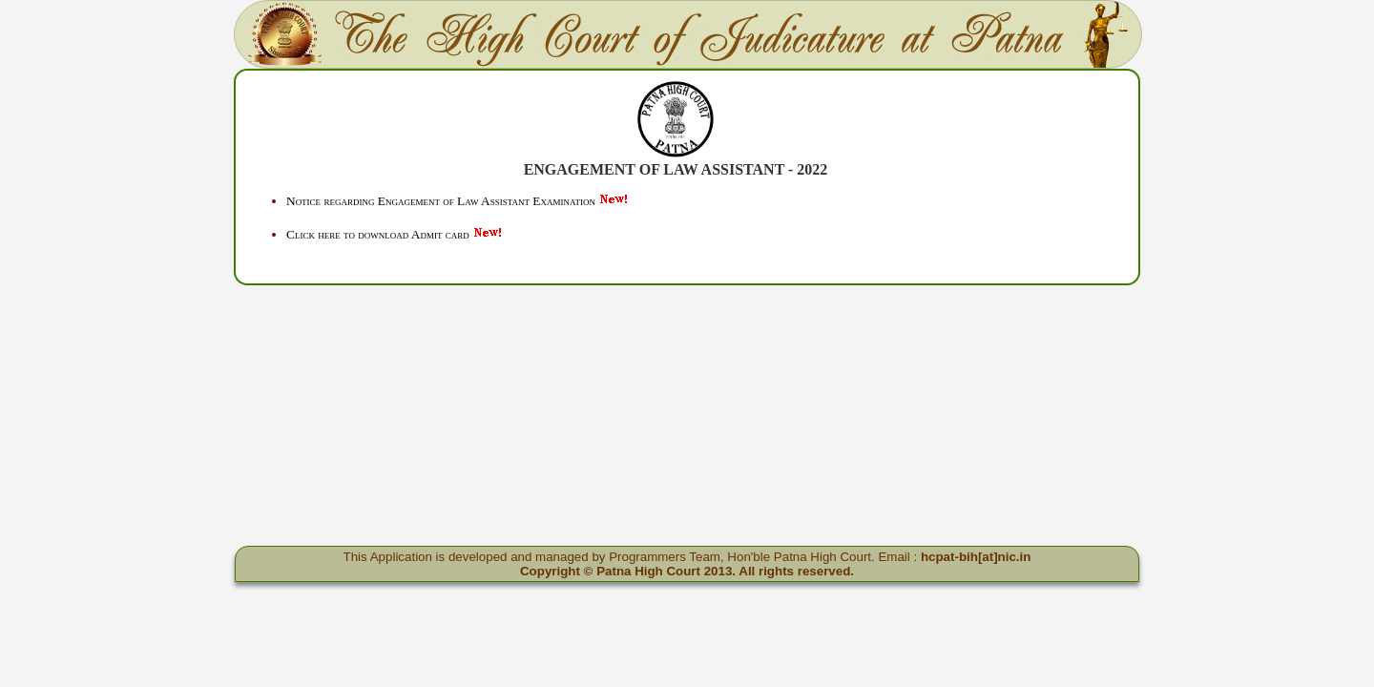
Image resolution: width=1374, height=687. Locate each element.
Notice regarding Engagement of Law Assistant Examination (440, 201)
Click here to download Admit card (377, 234)
